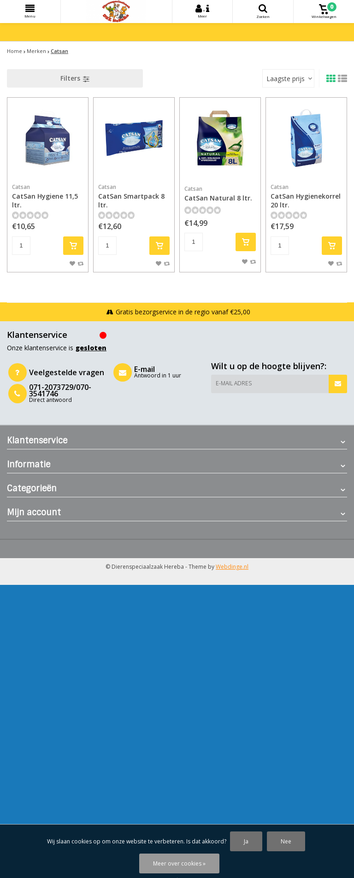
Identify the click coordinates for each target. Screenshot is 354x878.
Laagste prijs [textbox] (285, 78)
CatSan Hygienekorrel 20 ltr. (306, 196)
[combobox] (288, 78)
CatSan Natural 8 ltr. (220, 193)
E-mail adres (234, 383)
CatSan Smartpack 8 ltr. (134, 196)
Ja (246, 841)
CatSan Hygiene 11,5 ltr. (47, 196)
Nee (286, 841)
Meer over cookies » (179, 863)
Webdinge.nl (232, 567)
